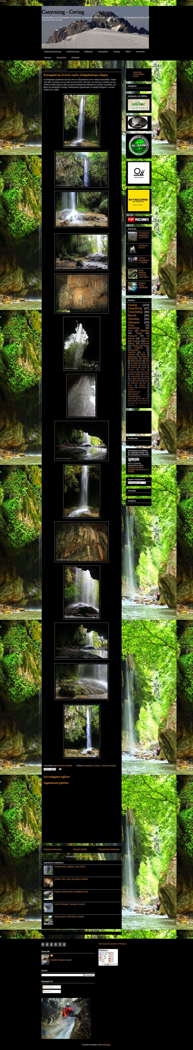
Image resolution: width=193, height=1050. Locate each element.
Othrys (143, 354)
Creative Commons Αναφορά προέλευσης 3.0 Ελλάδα (138, 469)
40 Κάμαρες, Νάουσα (144, 246)
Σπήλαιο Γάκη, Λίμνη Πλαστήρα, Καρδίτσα (71, 879)
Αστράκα (134, 379)
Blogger (107, 1045)
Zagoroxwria (135, 376)
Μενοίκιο (131, 370)
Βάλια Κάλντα (136, 361)
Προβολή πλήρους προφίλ (61, 960)
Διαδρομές (88, 52)
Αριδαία (146, 359)
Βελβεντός (135, 383)
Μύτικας (135, 346)
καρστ (130, 405)
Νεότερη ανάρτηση (53, 849)
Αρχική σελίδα (80, 849)
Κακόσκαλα (142, 387)
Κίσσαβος (134, 365)
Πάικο (130, 381)
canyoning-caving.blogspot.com (138, 74)
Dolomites (75, 58)
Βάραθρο (145, 330)
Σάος (130, 330)
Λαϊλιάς (143, 367)
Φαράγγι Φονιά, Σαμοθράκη (143, 285)
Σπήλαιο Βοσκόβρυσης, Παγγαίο (144, 260)
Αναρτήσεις (48, 987)
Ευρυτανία (145, 343)
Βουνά (132, 315)
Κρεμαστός (145, 365)
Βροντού (144, 379)
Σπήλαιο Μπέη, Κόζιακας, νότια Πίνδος (69, 867)
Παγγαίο (145, 338)
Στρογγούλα (133, 359)
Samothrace (61, 58)
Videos (128, 52)
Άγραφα (136, 341)
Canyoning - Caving (63, 12)
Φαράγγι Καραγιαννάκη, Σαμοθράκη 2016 (71, 892)
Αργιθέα (144, 401)
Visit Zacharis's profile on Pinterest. (113, 944)
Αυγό (147, 363)
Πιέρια (143, 357)
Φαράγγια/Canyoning (52, 52)
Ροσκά (147, 381)
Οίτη (147, 361)
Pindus (131, 325)
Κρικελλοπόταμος (134, 392)
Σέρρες (97, 766)
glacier (147, 376)
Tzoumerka (135, 311)
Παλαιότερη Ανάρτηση (109, 849)
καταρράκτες (88, 766)
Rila (137, 401)
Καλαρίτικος (132, 372)
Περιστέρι (132, 352)
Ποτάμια (117, 52)
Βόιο (144, 383)
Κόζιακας (134, 367)
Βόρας (130, 385)
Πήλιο (143, 370)
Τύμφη (139, 333)
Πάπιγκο (138, 381)
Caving (132, 305)
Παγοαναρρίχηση (134, 396)
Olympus (47, 58)
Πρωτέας (133, 318)
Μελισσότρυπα (133, 394)
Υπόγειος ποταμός (108, 766)
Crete (133, 363)
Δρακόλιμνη (132, 357)
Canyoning (135, 308)
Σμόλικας (131, 354)
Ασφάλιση (139, 348)
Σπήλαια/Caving (72, 52)
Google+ (3, 1)
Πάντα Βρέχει (136, 374)
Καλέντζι (131, 390)
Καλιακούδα (142, 403)
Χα (140, 398)
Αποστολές (140, 52)
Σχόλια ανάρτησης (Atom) (87, 856)
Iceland (140, 363)
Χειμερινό (132, 336)
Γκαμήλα (142, 385)
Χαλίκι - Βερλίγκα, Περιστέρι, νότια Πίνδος (144, 274)
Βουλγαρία (131, 403)
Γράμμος (131, 387)
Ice (144, 352)
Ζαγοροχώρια (133, 350)
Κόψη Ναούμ (144, 372)
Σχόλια (46, 991)
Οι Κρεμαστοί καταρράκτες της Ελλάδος (144, 235)
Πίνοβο (146, 374)
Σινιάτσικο (131, 398)
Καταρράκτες (103, 52)
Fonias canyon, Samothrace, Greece (69, 917)
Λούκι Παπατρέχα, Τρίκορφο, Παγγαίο (69, 904)
